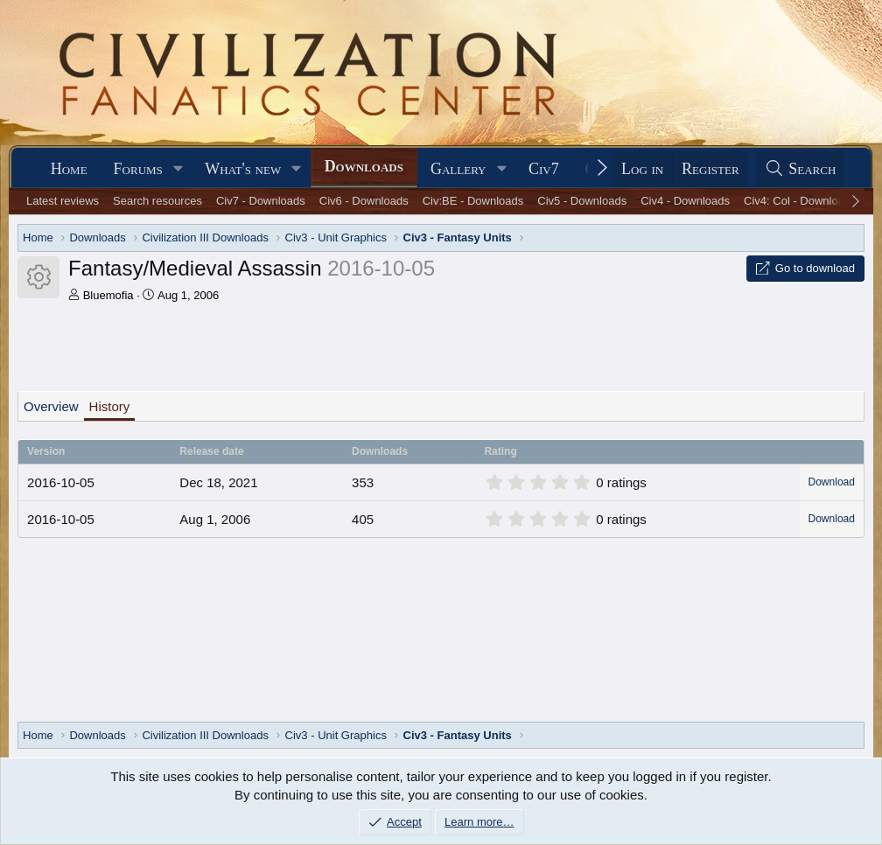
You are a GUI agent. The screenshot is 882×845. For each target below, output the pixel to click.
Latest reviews (62, 200)
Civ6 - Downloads (364, 200)
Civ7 (543, 169)
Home (69, 169)
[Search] (800, 169)
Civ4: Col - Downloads (800, 200)
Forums (138, 169)
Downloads (364, 166)
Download (831, 482)
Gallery (458, 169)
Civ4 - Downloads (685, 200)
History (109, 406)
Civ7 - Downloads (260, 200)
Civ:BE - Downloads (473, 200)
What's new (243, 169)
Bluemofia (108, 295)
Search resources (157, 200)
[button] (178, 169)
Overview (51, 406)
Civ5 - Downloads (581, 200)
